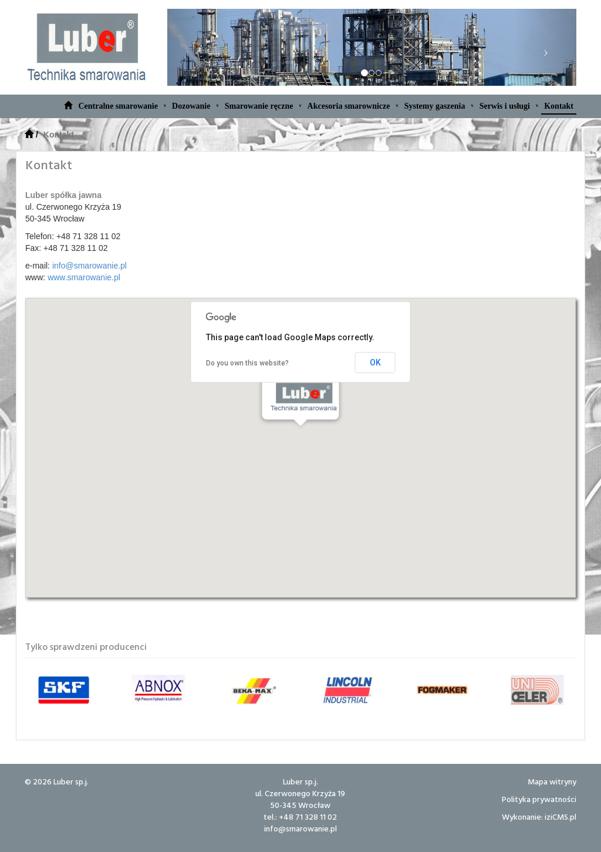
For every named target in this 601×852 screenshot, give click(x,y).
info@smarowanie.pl (89, 265)
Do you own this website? (247, 363)
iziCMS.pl (560, 816)
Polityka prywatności (539, 799)
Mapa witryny (552, 781)
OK (375, 362)
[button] (300, 437)
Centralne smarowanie (122, 105)
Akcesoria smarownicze (353, 105)
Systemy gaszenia (439, 105)
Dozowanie (195, 105)
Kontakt (558, 106)
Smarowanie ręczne (263, 105)
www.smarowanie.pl (84, 277)
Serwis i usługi (509, 105)
